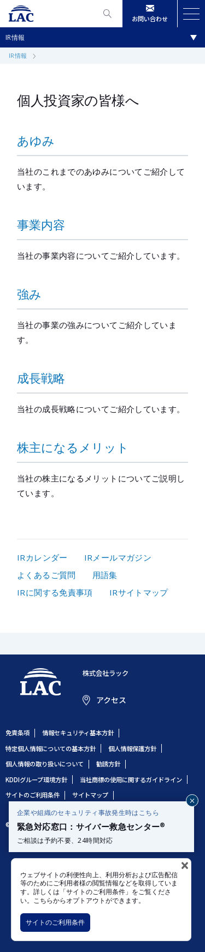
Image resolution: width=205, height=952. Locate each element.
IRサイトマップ (138, 592)
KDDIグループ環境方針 (36, 779)
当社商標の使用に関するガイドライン (131, 779)
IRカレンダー (42, 557)
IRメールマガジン (117, 557)
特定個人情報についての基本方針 (50, 748)
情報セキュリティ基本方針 (78, 732)
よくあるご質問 (46, 574)
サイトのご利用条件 (55, 922)
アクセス (111, 699)
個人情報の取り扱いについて (44, 763)
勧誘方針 (108, 763)
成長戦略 (41, 378)
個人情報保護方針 (132, 748)
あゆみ (36, 140)
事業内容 (41, 224)
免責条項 (17, 732)
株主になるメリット (73, 447)
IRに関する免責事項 (55, 592)
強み (29, 293)
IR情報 (15, 37)
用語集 (105, 574)
